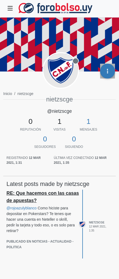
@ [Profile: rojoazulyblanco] (21, 208)
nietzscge (96, 222)
